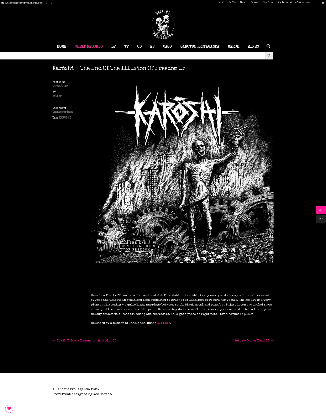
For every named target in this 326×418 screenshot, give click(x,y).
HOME (61, 47)
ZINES (253, 47)
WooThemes (102, 394)
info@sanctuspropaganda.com (21, 3)
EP (152, 47)
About (243, 2)
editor (57, 96)
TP (126, 47)
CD (139, 47)
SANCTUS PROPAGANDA (199, 47)
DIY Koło (163, 323)
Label (221, 2)
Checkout (268, 2)
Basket (255, 2)
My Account (285, 2)
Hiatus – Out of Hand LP (250, 340)
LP (113, 47)
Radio (232, 2)
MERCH (233, 47)
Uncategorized (62, 112)
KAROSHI (65, 118)
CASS (167, 47)
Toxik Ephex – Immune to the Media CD (86, 340)
